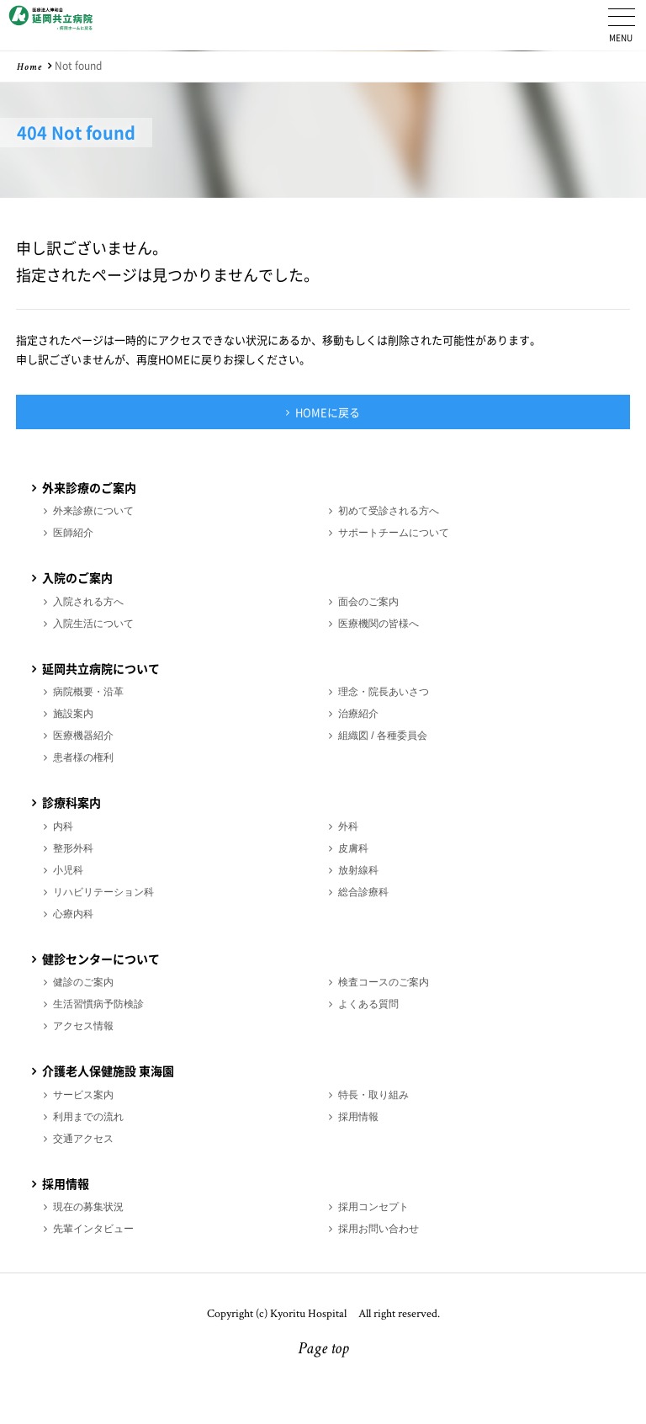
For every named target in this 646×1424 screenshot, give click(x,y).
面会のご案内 (368, 602)
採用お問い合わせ (378, 1229)
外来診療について (93, 511)
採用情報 (358, 1117)
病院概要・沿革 (88, 692)
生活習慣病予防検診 (98, 1004)
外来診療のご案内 (89, 487)
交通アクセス (83, 1139)
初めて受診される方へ (388, 511)
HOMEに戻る (327, 412)
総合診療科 (363, 892)
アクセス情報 (83, 1026)
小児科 (68, 870)
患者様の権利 (83, 757)
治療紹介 (358, 714)
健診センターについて (101, 958)
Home (29, 68)
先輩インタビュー (93, 1229)
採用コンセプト (373, 1207)
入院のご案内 (77, 577)
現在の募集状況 (88, 1207)
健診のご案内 (83, 982)
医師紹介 (73, 533)
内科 (63, 826)
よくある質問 (368, 1004)
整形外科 (73, 848)
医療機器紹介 (83, 735)
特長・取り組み (373, 1095)
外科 (348, 826)
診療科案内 (71, 802)
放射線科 (358, 870)
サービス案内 (83, 1095)
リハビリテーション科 (103, 892)
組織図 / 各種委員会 (382, 735)
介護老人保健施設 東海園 (108, 1070)
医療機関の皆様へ (378, 624)
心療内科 (73, 914)
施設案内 (73, 714)
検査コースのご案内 (383, 982)
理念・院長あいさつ (383, 692)
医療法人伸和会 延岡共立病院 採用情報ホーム (50, 25)
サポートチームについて (393, 533)
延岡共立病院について (101, 668)
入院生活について (93, 624)
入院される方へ (88, 602)
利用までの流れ (88, 1117)
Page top (323, 1350)
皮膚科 (353, 848)
